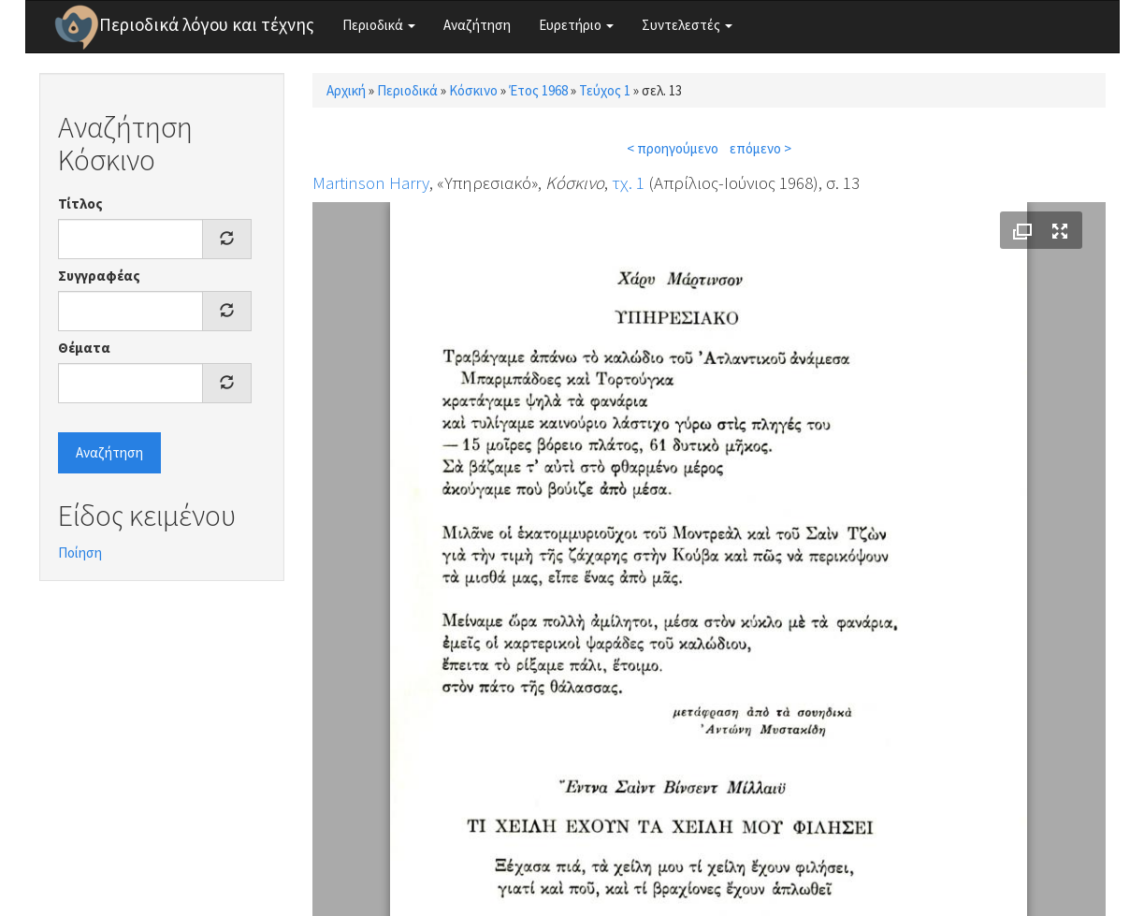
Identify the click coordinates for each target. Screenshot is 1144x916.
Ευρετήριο (576, 25)
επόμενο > (760, 148)
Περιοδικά (378, 25)
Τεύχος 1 (604, 90)
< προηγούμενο (672, 148)
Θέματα (84, 347)
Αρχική (346, 90)
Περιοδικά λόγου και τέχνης (206, 24)
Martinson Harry (370, 182)
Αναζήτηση (477, 25)
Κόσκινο (473, 90)
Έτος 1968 (538, 90)
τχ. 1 (628, 182)
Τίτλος (80, 203)
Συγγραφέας (99, 275)
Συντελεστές (687, 25)
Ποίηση (80, 552)
